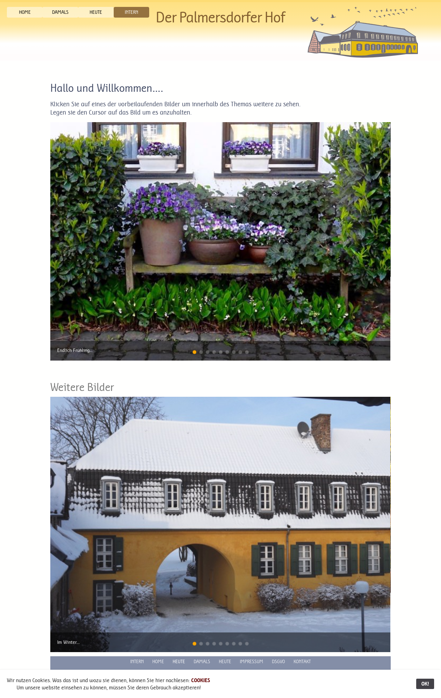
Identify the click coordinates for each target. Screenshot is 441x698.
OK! (425, 684)
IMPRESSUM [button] (251, 661)
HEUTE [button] (96, 12)
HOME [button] (25, 12)
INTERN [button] (131, 12)
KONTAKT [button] (302, 661)
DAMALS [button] (60, 12)
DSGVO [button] (278, 661)
